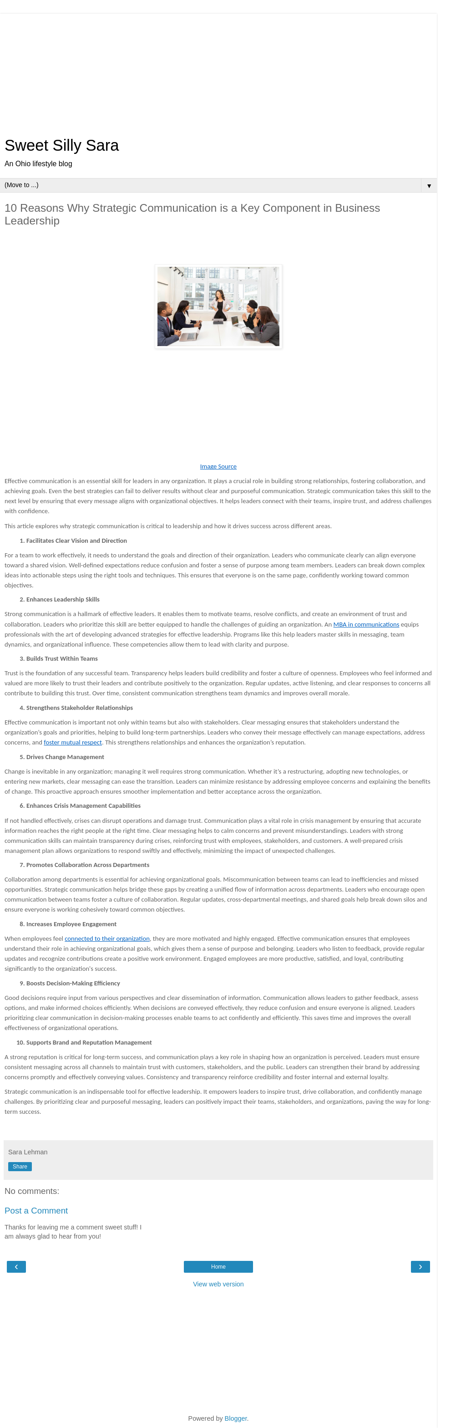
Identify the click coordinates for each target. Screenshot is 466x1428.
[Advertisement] (218, 71)
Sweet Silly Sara (62, 145)
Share (20, 1166)
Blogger (236, 1418)
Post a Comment (36, 1210)
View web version (218, 1284)
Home (218, 1267)
